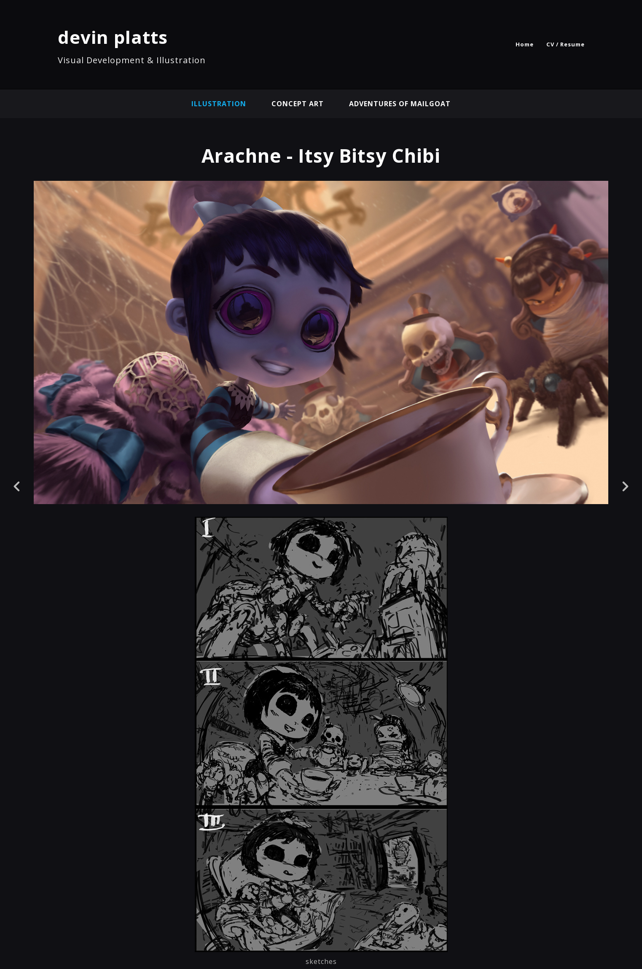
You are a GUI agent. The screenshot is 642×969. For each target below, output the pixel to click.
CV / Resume (565, 44)
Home (525, 44)
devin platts (113, 37)
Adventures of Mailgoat (400, 103)
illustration (218, 103)
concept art (297, 103)
